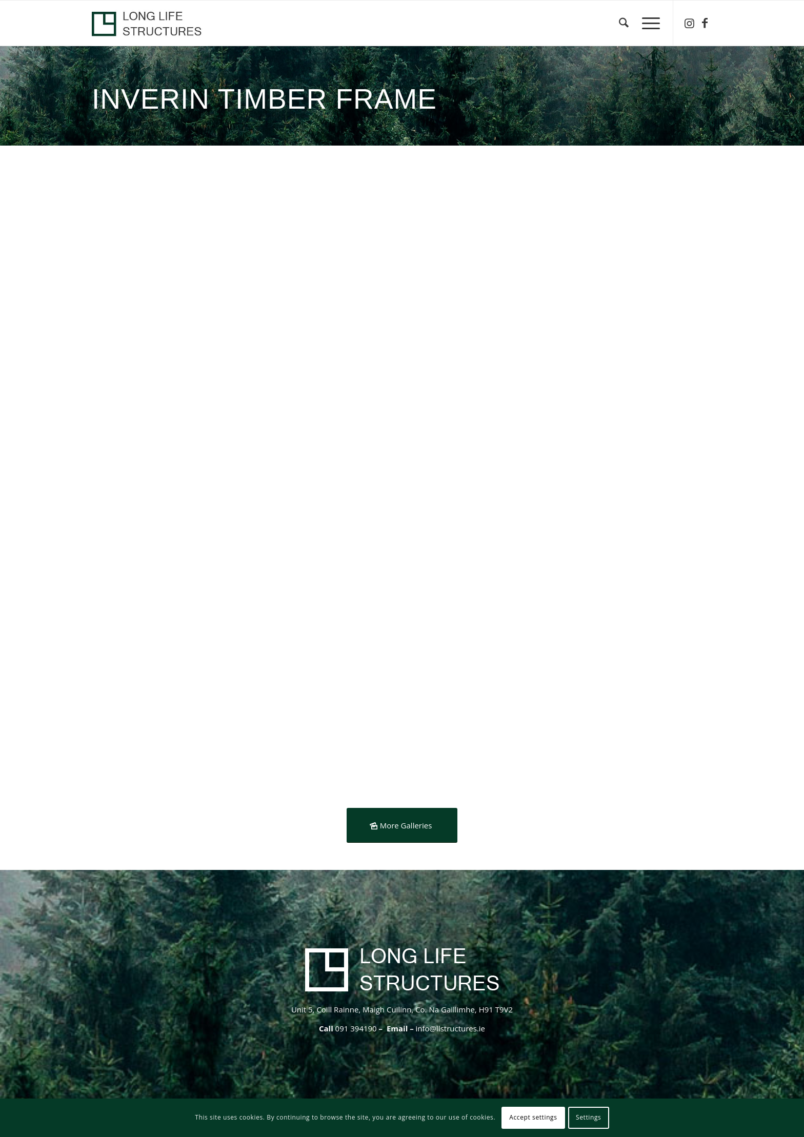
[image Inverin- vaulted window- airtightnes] (641, 241)
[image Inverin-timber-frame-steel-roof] (327, 367)
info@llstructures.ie (450, 1028)
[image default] (170, 367)
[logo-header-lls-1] (150, 23)
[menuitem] (623, 23)
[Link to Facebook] (704, 22)
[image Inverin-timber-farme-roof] (484, 367)
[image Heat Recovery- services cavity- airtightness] (170, 241)
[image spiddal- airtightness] (484, 241)
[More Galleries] (402, 825)
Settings (588, 1117)
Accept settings (533, 1117)
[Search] (623, 23)
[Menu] (647, 23)
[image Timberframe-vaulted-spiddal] (327, 241)
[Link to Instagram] (689, 22)
